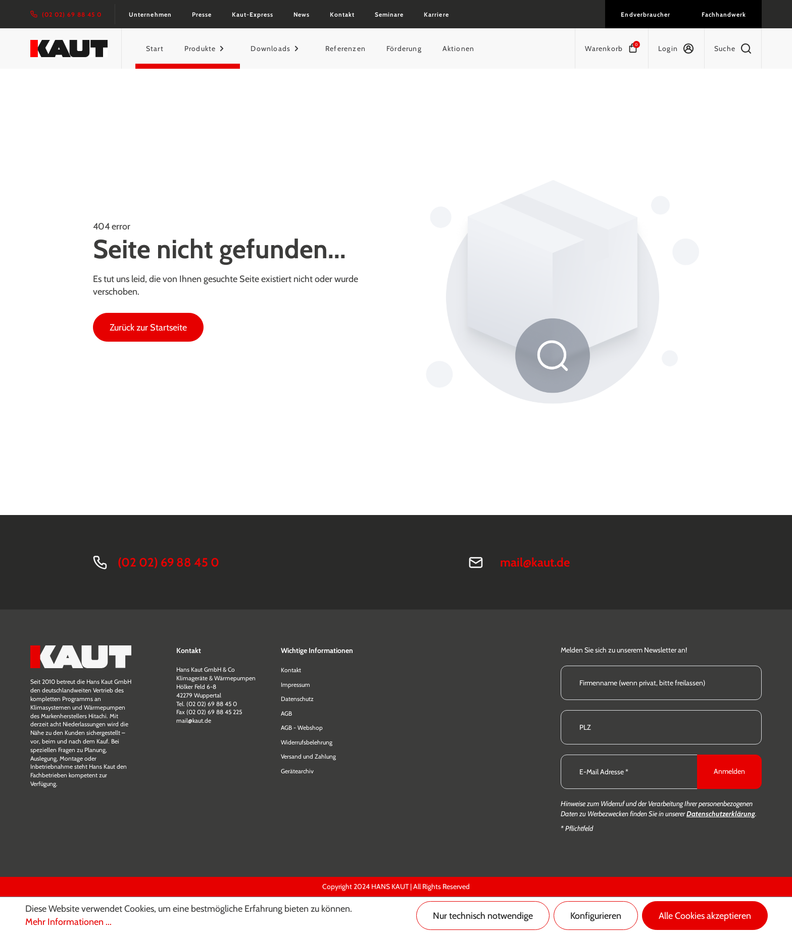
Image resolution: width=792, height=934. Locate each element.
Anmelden (729, 771)
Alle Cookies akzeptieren (705, 915)
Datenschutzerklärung (720, 813)
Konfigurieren (595, 915)
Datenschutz (297, 699)
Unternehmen (150, 14)
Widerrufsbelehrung (306, 742)
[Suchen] (733, 48)
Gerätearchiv (297, 771)
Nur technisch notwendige (483, 915)
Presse (202, 14)
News (301, 14)
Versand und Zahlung (308, 756)
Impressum (295, 684)
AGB (286, 713)
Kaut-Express (252, 14)
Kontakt (342, 14)
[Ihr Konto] (676, 48)
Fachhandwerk (724, 14)
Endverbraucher (645, 14)
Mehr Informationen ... (68, 921)
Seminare (389, 14)
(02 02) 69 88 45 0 (168, 562)
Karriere (436, 14)
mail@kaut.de (535, 562)
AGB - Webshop (302, 727)
